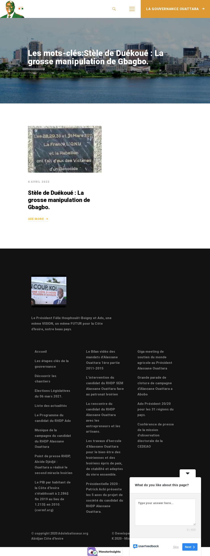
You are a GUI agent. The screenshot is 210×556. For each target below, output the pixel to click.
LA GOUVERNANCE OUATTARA (175, 9)
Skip (176, 547)
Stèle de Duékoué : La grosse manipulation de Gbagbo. (58, 206)
